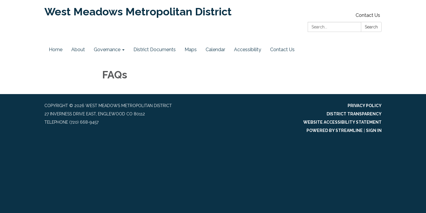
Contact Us (368, 15)
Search (371, 27)
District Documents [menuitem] (154, 49)
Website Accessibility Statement (342, 122)
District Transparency (354, 114)
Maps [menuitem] (191, 49)
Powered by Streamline (334, 130)
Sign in (374, 130)
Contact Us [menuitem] (282, 49)
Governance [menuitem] (107, 49)
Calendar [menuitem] (215, 49)
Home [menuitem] (55, 49)
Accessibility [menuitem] (247, 49)
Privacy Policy (365, 105)
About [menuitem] (78, 49)
